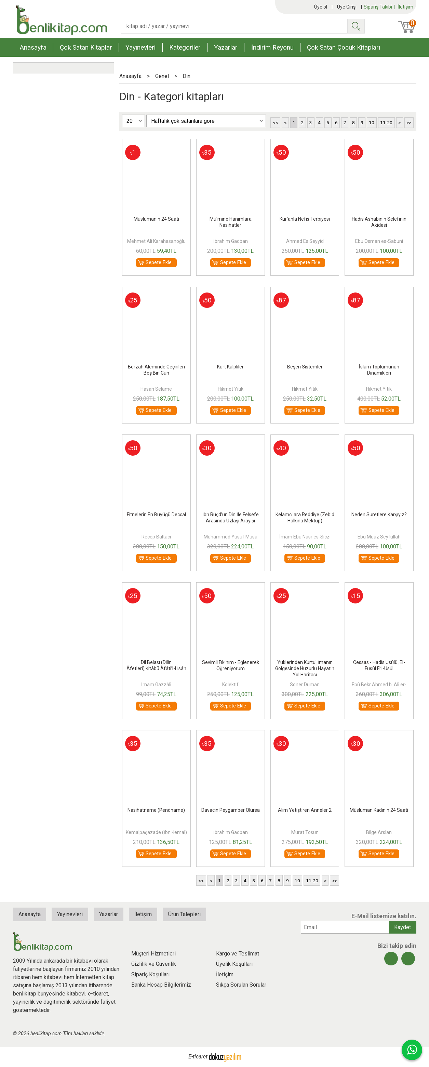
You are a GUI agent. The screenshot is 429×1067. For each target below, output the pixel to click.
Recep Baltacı (156, 536)
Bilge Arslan (379, 832)
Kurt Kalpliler (230, 366)
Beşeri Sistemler (305, 366)
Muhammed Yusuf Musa (230, 536)
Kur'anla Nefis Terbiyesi (305, 219)
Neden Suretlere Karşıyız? (379, 514)
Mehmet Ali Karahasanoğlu (156, 241)
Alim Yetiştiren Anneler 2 (305, 810)
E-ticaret (197, 1057)
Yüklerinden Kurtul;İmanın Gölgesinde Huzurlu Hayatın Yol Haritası (304, 668)
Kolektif (230, 684)
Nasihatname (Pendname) (156, 810)
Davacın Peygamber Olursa (230, 810)
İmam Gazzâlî (156, 684)
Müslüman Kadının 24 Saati (379, 810)
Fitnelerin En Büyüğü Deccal (156, 514)
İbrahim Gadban (230, 241)
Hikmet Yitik (230, 389)
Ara (355, 26)
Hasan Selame (156, 389)
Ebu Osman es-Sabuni (379, 241)
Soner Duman (305, 684)
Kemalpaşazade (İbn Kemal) (156, 832)
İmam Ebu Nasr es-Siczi (305, 536)
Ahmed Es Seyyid (305, 241)
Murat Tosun (305, 832)
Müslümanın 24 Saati (156, 219)
